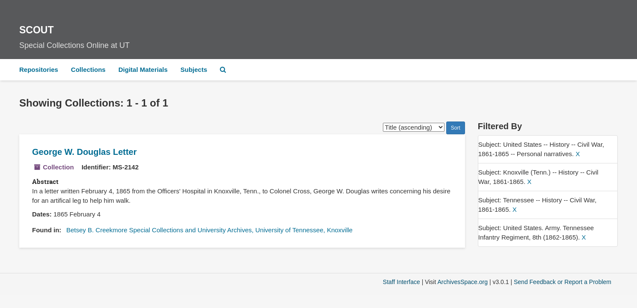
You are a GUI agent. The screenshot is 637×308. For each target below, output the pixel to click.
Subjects (194, 69)
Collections (88, 69)
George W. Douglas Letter (84, 152)
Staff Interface (401, 281)
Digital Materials (143, 69)
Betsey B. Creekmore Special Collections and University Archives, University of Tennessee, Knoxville (209, 230)
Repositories (38, 69)
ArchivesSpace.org (462, 281)
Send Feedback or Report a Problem (562, 281)
